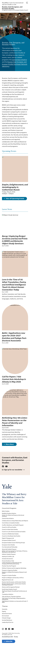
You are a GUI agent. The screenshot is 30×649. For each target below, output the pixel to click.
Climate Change (6, 618)
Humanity (4, 609)
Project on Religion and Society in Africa (13, 577)
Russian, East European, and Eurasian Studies (14, 582)
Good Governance (7, 613)
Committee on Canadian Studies (10, 523)
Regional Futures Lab (7, 579)
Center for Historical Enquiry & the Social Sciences (13, 516)
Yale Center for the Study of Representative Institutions (13, 599)
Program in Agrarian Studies (9, 570)
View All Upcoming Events (15, 200)
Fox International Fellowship (9, 547)
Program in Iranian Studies (9, 575)
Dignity (4, 611)
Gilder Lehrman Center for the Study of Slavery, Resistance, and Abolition (14, 552)
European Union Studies (8, 544)
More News (10, 446)
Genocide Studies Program (9, 549)
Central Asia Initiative (19, 60)
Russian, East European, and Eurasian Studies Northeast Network (14, 584)
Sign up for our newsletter (13, 470)
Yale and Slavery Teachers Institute (11, 596)
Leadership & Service (7, 622)
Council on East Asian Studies (10, 529)
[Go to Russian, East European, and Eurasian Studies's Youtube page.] (6, 466)
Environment (5, 615)
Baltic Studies (5, 511)
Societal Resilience (7, 620)
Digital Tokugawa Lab (8, 538)
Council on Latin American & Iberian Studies (13, 531)
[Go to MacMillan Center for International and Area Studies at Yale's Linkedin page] (6, 629)
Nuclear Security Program (9, 566)
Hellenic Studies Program (9, 554)
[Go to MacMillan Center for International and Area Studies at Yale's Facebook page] (9, 629)
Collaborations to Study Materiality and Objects (15, 520)
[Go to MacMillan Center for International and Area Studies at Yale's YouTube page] (13, 629)
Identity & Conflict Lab (8, 556)
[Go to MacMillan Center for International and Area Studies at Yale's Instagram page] (3, 629)
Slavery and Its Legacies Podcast (11, 587)
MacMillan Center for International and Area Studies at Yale (12, 3)
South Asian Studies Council (9, 589)
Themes (5, 606)
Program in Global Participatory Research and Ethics (14, 573)
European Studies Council (21, 10)
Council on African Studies (9, 527)
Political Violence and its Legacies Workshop (14, 568)
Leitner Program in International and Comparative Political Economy (11, 563)
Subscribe (9, 641)
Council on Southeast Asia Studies (11, 536)
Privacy (16, 636)
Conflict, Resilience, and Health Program (13, 525)
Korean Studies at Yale (8, 560)
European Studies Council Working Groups (13, 542)
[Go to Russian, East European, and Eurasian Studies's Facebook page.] (3, 466)
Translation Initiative (7, 594)
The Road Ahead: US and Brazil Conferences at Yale (14, 592)
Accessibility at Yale (7, 636)
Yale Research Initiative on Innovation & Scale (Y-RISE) (15, 602)
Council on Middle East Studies (10, 533)
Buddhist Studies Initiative (9, 513)
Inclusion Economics (7, 558)
